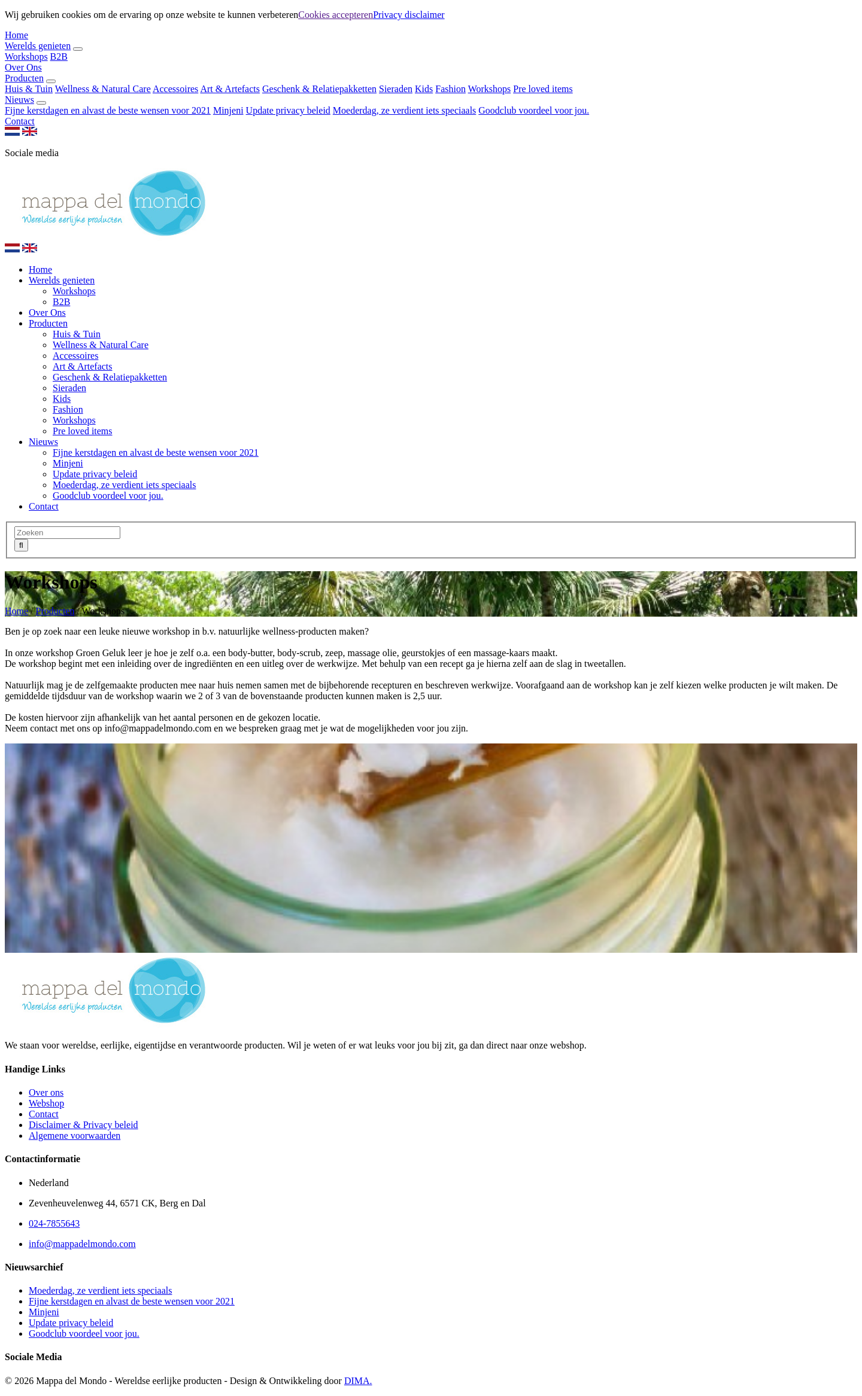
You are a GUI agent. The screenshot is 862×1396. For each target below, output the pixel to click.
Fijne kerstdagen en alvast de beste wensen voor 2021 (108, 110)
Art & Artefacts (230, 89)
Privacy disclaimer (409, 15)
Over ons (46, 1092)
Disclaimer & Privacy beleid (83, 1125)
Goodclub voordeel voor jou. (533, 110)
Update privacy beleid (288, 110)
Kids (424, 89)
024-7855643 (54, 1223)
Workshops (26, 56)
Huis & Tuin (29, 89)
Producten (24, 78)
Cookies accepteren (335, 15)
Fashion (450, 89)
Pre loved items (543, 89)
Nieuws (19, 100)
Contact (20, 121)
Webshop (46, 1103)
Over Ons (23, 67)
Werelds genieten (38, 46)
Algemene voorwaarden (74, 1135)
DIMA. (358, 1381)
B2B (59, 56)
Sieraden (395, 89)
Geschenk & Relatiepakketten (319, 89)
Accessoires (175, 89)
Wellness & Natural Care (103, 89)
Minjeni (228, 110)
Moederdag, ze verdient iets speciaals (404, 110)
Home (16, 35)
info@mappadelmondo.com (159, 728)
